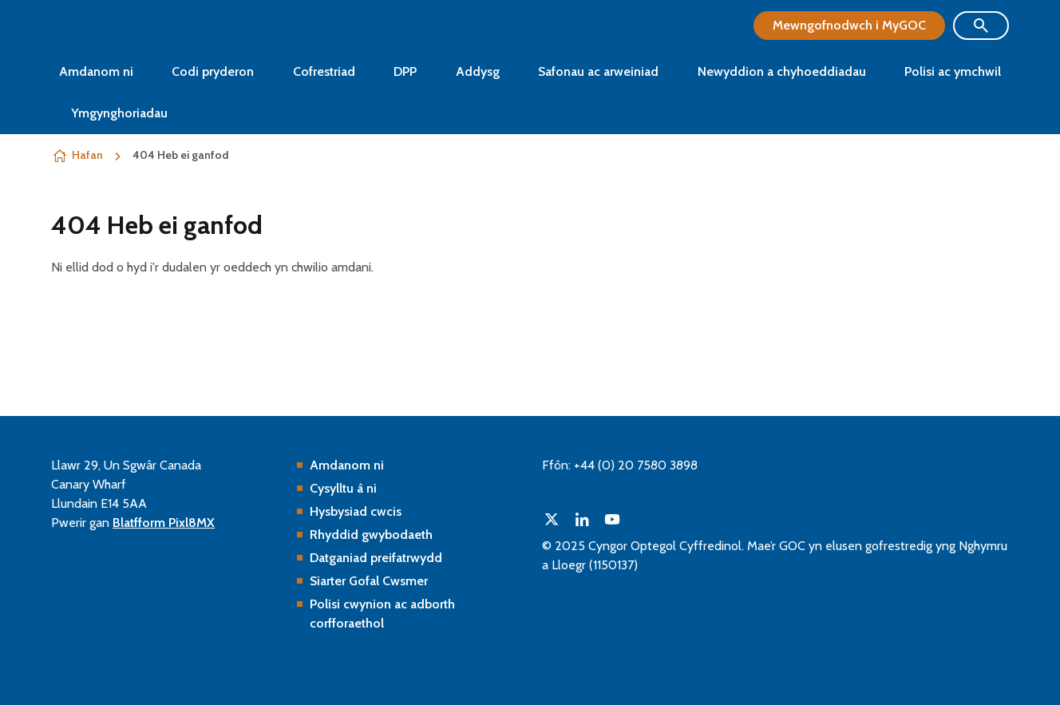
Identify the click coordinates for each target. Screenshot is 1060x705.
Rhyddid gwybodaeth (371, 534)
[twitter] (551, 519)
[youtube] (612, 519)
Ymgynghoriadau (119, 113)
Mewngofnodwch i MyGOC (849, 25)
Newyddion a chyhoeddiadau (782, 71)
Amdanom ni (96, 71)
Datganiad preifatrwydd (376, 557)
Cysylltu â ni (343, 488)
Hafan (87, 155)
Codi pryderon (213, 71)
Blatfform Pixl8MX (164, 522)
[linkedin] (581, 519)
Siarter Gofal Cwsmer (369, 580)
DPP (405, 71)
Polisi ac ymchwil (952, 71)
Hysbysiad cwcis (355, 511)
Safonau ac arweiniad (598, 71)
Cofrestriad (324, 71)
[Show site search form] (981, 25)
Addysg (478, 71)
